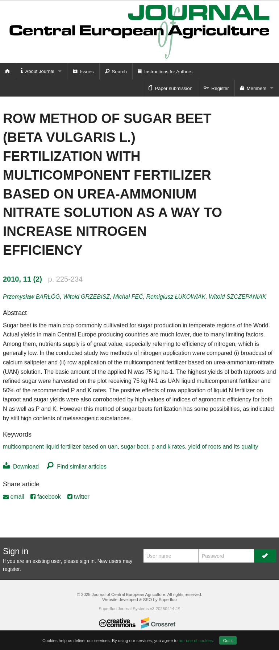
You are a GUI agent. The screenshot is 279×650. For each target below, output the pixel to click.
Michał (128, 297)
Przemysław (31, 297)
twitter (78, 497)
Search (116, 71)
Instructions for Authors (165, 71)
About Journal (37, 71)
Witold (86, 297)
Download (21, 466)
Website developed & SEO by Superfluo (139, 599)
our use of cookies (196, 640)
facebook (45, 497)
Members (253, 88)
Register (216, 88)
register (11, 569)
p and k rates (168, 446)
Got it (228, 640)
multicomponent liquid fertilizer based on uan (60, 446)
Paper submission (170, 88)
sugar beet (135, 446)
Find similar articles (77, 466)
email (13, 497)
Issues (83, 71)
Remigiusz (176, 297)
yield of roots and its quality (223, 446)
